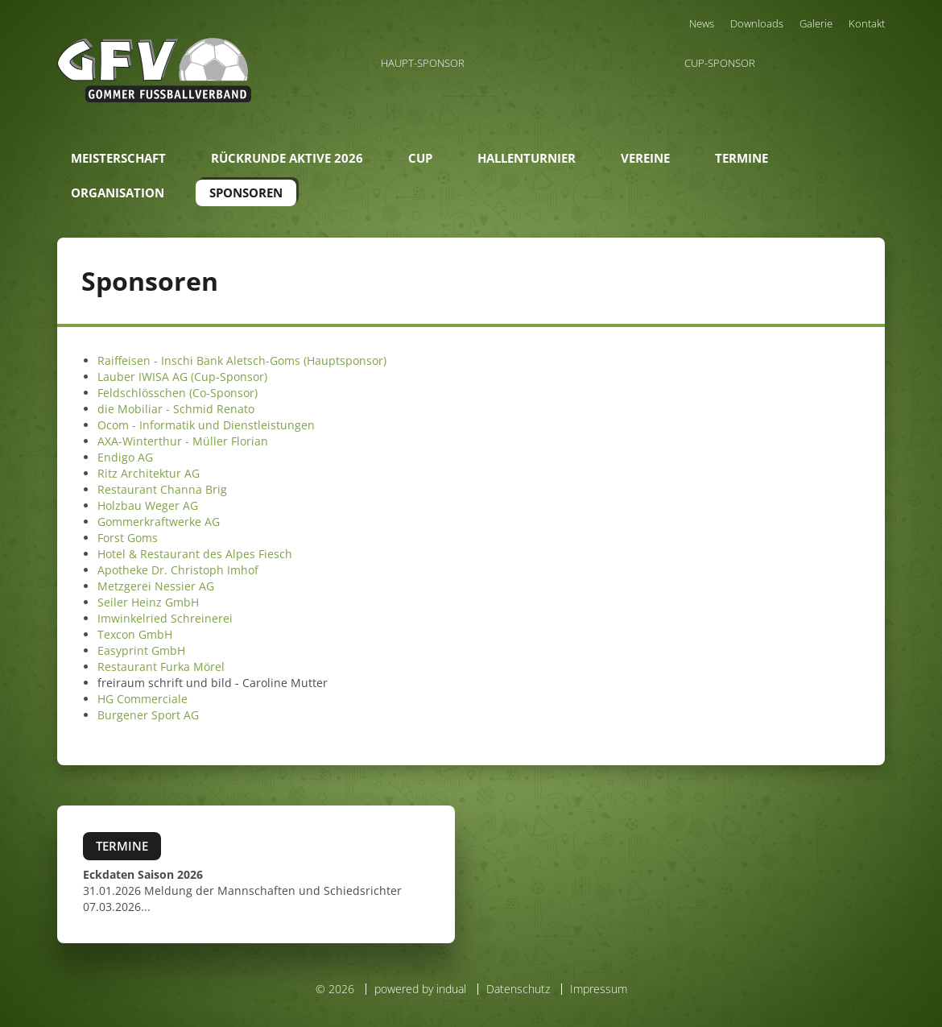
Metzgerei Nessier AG (155, 586)
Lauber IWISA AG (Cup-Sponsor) (182, 376)
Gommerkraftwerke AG (158, 521)
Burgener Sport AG (148, 715)
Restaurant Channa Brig (162, 489)
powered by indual (420, 988)
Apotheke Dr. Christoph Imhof (177, 570)
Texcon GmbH (134, 634)
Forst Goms (127, 537)
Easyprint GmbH (141, 650)
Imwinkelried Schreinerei (165, 618)
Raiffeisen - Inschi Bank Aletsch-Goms (198, 360)
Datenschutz (518, 988)
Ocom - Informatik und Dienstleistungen (206, 425)
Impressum (598, 988)
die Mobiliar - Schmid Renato (175, 408)
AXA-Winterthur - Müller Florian (182, 441)
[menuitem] (701, 23)
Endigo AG (125, 457)
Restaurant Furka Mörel (161, 666)
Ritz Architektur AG (148, 473)
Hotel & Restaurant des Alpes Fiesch (194, 553)
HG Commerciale (142, 698)
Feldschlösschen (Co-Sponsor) (177, 392)
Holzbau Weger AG (147, 505)
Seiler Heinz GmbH (148, 602)
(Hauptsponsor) (343, 360)
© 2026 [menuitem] (335, 989)
